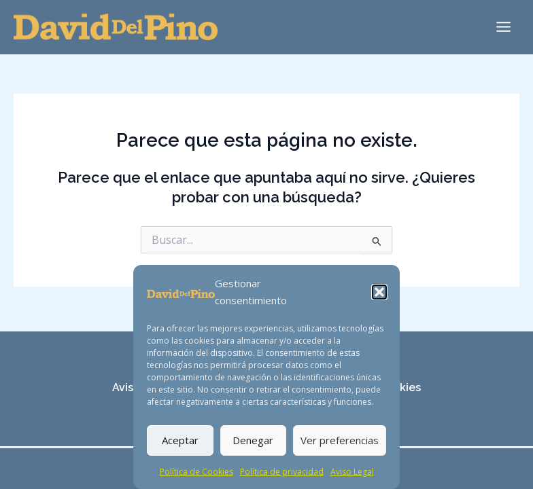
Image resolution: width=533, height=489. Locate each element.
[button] (379, 292)
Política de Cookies (196, 471)
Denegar (253, 440)
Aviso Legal (352, 471)
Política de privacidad (282, 471)
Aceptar (180, 440)
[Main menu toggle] (503, 27)
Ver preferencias (339, 440)
